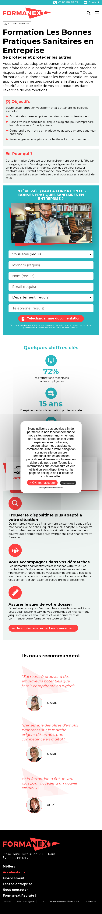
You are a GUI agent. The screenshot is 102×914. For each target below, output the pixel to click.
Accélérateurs (14, 872)
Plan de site (90, 901)
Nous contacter (15, 890)
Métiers (9, 866)
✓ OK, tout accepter (42, 482)
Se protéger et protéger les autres (37, 57)
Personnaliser (68, 483)
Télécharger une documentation (51, 319)
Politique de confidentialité (64, 901)
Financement (13, 878)
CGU (42, 901)
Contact (91, 2)
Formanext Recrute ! (19, 895)
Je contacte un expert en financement (43, 628)
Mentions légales (26, 901)
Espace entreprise (17, 884)
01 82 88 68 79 (66, 2)
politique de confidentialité (66, 327)
